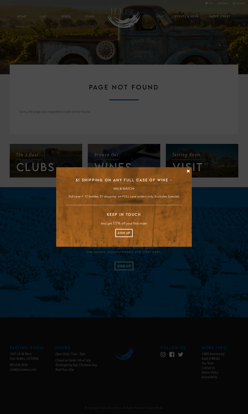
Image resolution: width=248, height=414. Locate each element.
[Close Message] (188, 171)
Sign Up (124, 233)
